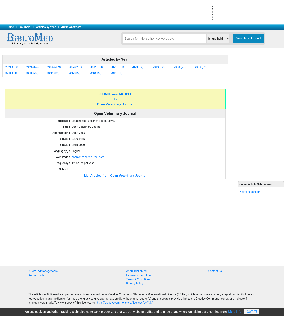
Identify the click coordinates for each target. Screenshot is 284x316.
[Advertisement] (261, 114)
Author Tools (36, 275)
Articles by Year (46, 27)
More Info (234, 312)
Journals (25, 27)
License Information (138, 275)
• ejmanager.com (250, 192)
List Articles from (115, 175)
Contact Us (215, 271)
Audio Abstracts (71, 27)
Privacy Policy (134, 283)
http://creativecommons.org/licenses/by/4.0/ (125, 302)
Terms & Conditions (138, 279)
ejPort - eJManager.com (43, 271)
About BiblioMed (136, 271)
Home (10, 27)
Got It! (252, 312)
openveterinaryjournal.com (88, 157)
